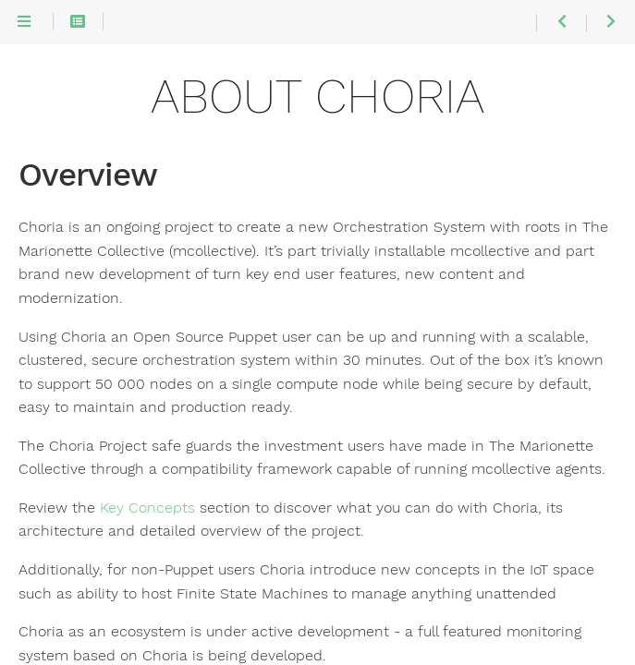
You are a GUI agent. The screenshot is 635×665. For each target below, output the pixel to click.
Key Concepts (147, 508)
